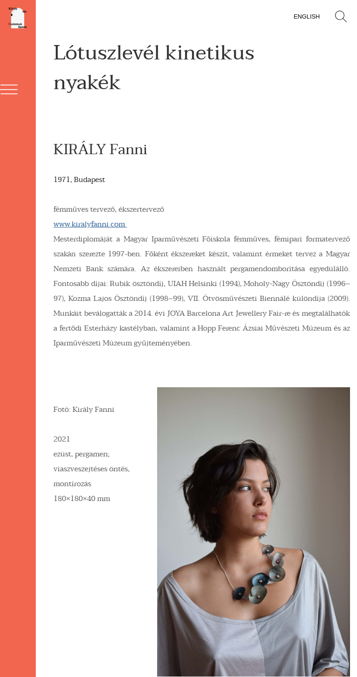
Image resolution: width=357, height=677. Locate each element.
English (307, 16)
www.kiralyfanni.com (90, 224)
